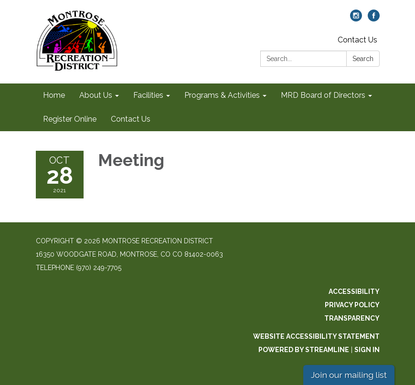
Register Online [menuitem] (69, 119)
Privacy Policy (352, 305)
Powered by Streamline (303, 350)
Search (362, 58)
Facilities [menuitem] (148, 95)
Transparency (352, 318)
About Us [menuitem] (95, 95)
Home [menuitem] (54, 95)
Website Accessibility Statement (316, 336)
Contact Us (357, 39)
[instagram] (356, 18)
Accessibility (354, 291)
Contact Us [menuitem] (130, 119)
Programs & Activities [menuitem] (222, 95)
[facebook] (374, 18)
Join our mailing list (349, 375)
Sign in (367, 350)
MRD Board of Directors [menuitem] (323, 95)
